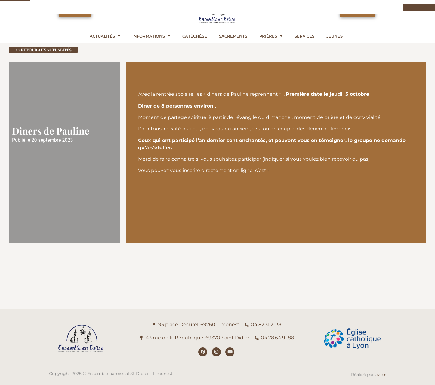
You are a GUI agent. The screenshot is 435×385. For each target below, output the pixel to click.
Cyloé (381, 375)
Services (304, 36)
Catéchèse (194, 36)
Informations (151, 36)
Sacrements (233, 36)
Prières (270, 36)
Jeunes (334, 36)
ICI (269, 170)
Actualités (105, 36)
